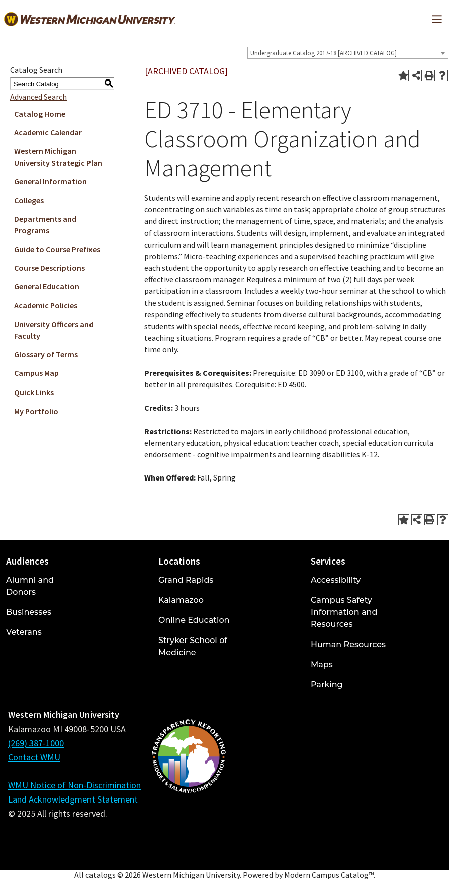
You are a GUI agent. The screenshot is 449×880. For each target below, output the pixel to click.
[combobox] (347, 53)
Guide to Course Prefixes (57, 249)
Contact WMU (34, 757)
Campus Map (36, 373)
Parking (327, 684)
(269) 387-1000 (36, 743)
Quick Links (34, 392)
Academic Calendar (48, 132)
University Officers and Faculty (54, 330)
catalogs (100, 875)
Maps (322, 664)
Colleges (29, 200)
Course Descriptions (49, 268)
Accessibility (336, 580)
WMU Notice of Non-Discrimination (74, 785)
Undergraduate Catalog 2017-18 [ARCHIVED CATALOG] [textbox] (323, 53)
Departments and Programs (45, 224)
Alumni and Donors (30, 586)
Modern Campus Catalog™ (329, 875)
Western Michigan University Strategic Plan (58, 157)
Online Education (193, 620)
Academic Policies (45, 305)
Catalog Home (39, 114)
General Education (46, 286)
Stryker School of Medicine (192, 646)
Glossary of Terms (46, 354)
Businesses (28, 612)
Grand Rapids (185, 580)
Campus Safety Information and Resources (344, 612)
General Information (50, 181)
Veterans (24, 632)
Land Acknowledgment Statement (73, 799)
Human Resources (348, 644)
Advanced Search (38, 97)
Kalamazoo (181, 600)
